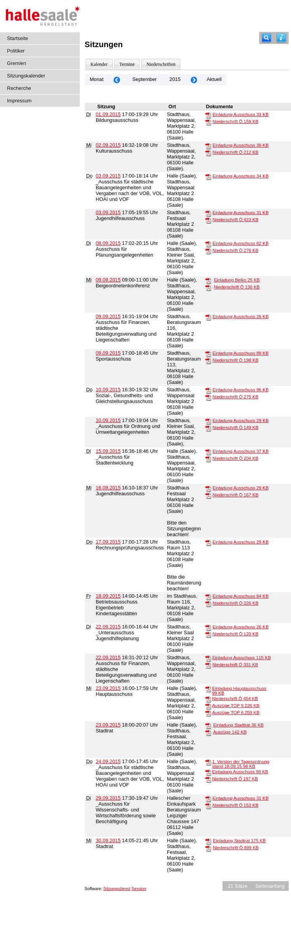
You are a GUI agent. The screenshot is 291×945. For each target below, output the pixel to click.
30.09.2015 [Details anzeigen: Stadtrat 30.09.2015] (108, 840)
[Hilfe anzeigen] (281, 38)
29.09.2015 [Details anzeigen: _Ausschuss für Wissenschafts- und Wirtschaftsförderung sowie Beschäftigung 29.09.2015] (108, 798)
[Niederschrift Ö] (208, 122)
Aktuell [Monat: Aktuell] (214, 79)
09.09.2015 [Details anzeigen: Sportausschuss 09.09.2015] (108, 353)
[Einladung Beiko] (208, 280)
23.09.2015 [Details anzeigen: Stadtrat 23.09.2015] (108, 725)
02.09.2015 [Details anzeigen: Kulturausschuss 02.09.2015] (108, 145)
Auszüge (230, 732)
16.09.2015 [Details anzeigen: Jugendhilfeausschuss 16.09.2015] (108, 488)
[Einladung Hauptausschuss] (208, 688)
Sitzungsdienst (116, 888)
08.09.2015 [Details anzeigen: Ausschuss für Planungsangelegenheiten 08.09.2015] (108, 243)
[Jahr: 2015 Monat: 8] (117, 79)
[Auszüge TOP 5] (208, 706)
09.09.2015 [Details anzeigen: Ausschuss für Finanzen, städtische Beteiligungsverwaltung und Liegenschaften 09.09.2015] (108, 316)
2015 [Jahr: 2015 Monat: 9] (175, 79)
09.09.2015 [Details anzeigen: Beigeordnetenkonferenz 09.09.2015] (108, 280)
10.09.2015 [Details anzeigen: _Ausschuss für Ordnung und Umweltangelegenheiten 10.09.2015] (108, 420)
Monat (96, 79)
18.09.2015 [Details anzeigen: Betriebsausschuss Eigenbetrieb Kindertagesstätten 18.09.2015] (108, 596)
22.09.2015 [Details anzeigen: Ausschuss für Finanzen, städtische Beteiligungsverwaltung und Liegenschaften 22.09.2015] (108, 657)
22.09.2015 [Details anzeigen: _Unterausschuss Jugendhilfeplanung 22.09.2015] (108, 627)
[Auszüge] (208, 732)
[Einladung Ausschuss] (208, 115)
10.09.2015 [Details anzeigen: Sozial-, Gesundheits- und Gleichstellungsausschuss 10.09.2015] (108, 389)
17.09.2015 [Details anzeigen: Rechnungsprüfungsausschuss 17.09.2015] (108, 542)
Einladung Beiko (237, 280)
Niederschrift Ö (235, 121)
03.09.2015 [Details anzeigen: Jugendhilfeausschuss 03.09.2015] (108, 212)
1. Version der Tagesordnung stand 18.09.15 (240, 764)
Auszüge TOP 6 (235, 712)
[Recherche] (266, 38)
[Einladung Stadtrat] (208, 725)
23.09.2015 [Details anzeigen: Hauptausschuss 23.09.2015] (108, 688)
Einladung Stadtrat (238, 725)
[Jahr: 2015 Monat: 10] (194, 79)
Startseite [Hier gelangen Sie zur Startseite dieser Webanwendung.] (17, 38)
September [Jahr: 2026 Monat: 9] (144, 79)
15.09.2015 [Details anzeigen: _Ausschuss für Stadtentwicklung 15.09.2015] (108, 451)
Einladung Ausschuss (240, 114)
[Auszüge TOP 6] (208, 713)
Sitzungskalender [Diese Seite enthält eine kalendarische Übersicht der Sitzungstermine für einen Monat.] (26, 76)
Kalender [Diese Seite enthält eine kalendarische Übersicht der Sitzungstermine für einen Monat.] (99, 64)
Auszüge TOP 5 (235, 705)
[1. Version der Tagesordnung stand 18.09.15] (208, 762)
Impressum (19, 101)
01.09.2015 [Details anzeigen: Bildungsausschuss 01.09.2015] (108, 114)
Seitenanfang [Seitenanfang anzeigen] (269, 886)
